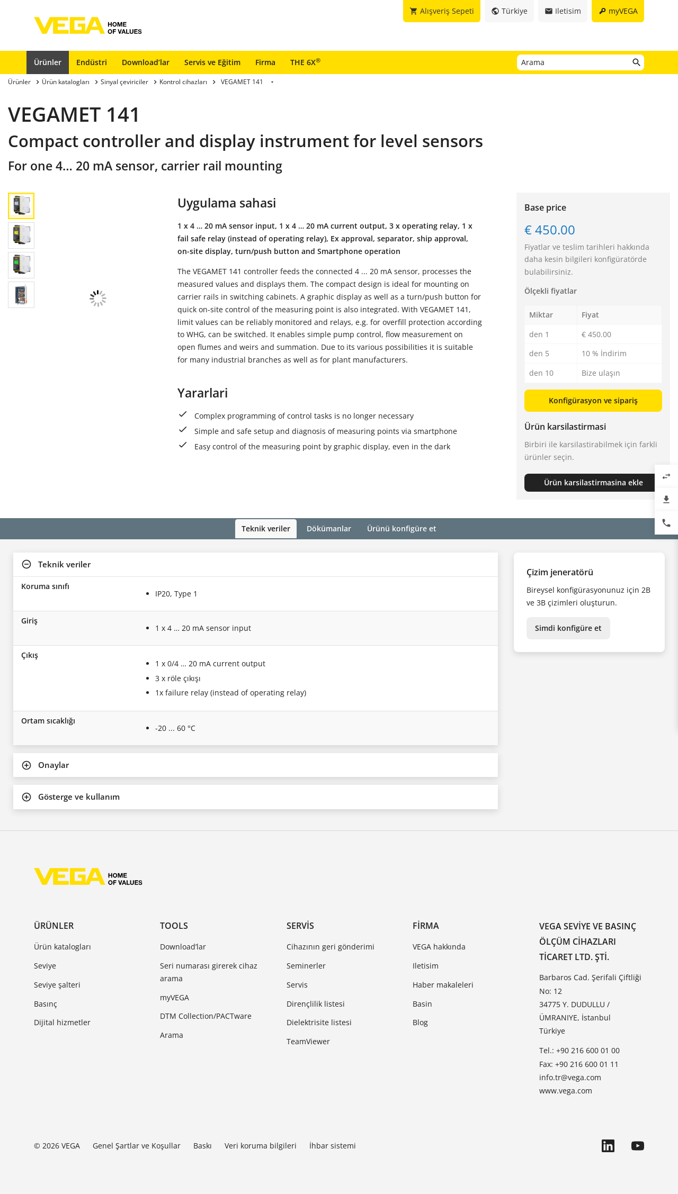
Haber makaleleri (443, 984)
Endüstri (91, 62)
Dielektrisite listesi (319, 1022)
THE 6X (305, 62)
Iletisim (426, 965)
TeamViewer (308, 1041)
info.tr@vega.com (570, 1076)
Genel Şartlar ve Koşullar (137, 1145)
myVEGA (174, 996)
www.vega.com (565, 1089)
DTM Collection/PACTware (206, 1015)
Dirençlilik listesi (316, 1003)
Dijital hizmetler (62, 1022)
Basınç (45, 1003)
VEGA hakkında (439, 946)
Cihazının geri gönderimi (330, 946)
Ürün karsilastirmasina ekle (593, 482)
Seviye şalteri (57, 984)
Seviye (45, 965)
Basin (422, 1003)
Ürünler (47, 62)
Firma (265, 62)
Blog (420, 1022)
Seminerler (306, 965)
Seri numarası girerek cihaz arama (208, 971)
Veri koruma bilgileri (261, 1145)
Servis (300, 925)
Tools (174, 925)
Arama (171, 1034)
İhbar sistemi (332, 1145)
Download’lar (146, 62)
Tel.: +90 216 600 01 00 (579, 1050)
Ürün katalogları (62, 946)
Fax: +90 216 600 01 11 (579, 1063)
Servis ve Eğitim (212, 62)
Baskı (202, 1145)
